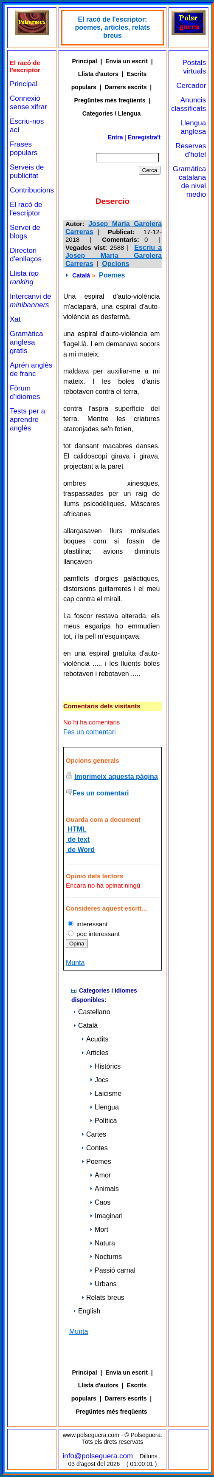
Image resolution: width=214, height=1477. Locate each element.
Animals (104, 1188)
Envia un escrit (126, 61)
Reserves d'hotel (190, 150)
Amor (100, 1175)
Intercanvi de (30, 300)
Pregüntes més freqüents (110, 100)
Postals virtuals (194, 67)
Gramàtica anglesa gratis (26, 342)
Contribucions (32, 190)
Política (103, 1120)
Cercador (191, 86)
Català (81, 275)
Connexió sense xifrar (28, 102)
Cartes (93, 1134)
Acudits (94, 1039)
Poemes (112, 275)
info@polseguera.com (98, 1456)
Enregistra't (144, 137)
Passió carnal (112, 1270)
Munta (75, 962)
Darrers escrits (126, 87)
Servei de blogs (25, 232)
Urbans (103, 1283)
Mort (99, 1229)
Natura (102, 1243)
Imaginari (106, 1216)
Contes (94, 1148)
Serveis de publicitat (27, 171)
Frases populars (23, 148)
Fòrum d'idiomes (25, 392)
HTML (76, 829)
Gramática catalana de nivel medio (189, 181)
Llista (24, 277)
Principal (23, 84)
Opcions (115, 263)
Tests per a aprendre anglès (27, 419)
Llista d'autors (98, 74)
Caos (100, 1202)
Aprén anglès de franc (31, 369)
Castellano (91, 1012)
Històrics (105, 1066)
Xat (15, 319)
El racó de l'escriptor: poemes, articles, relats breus (112, 27)
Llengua (104, 1107)
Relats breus (102, 1297)
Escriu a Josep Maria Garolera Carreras (113, 255)
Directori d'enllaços (26, 254)
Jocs (99, 1080)
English (86, 1311)
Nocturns (106, 1256)
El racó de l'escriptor (26, 209)
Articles (94, 1052)
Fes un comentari (89, 732)
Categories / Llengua (111, 113)
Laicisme (105, 1093)
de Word (80, 849)
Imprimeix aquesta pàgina (116, 776)
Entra (115, 137)
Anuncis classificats (188, 104)
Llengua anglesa (193, 127)
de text (78, 839)
